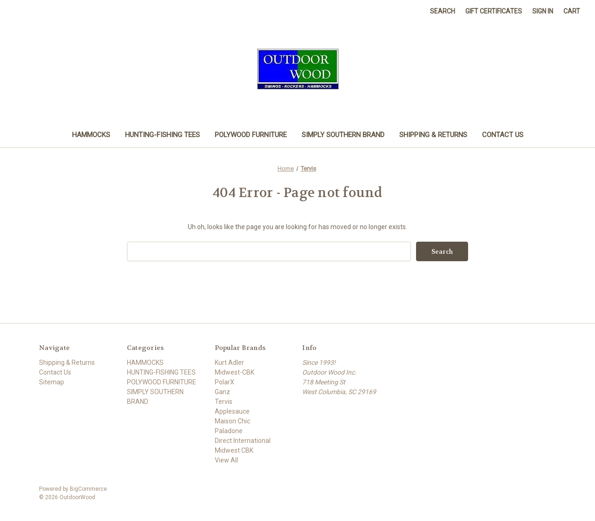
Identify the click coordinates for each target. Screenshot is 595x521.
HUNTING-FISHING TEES (162, 135)
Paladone (229, 431)
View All (226, 460)
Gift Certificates (493, 11)
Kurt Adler (229, 362)
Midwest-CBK (234, 372)
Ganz (222, 392)
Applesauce (232, 411)
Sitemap (51, 382)
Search (442, 11)
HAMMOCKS (91, 135)
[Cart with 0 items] (571, 11)
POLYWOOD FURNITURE (251, 135)
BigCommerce (88, 489)
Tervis (223, 401)
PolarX (224, 382)
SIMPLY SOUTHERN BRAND (343, 135)
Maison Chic (232, 421)
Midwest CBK (234, 450)
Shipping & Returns (433, 135)
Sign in (542, 11)
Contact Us (502, 135)
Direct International (243, 440)
